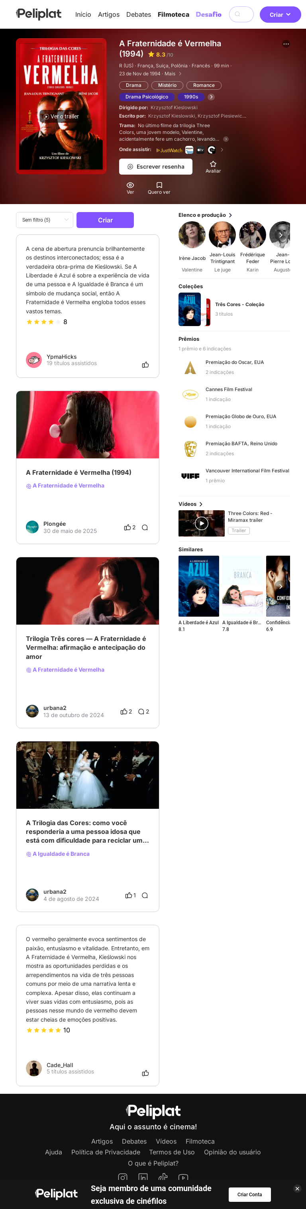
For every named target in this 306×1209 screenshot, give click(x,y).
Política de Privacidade (105, 1152)
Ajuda (53, 1152)
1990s (191, 97)
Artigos (109, 14)
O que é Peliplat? (153, 1163)
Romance (204, 85)
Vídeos (166, 1141)
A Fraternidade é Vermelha (65, 485)
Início (83, 14)
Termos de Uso (172, 1152)
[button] (286, 44)
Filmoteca (173, 14)
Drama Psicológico (147, 97)
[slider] (44, 322)
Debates (138, 14)
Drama (133, 85)
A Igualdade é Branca (58, 854)
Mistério (167, 85)
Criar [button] (280, 14)
